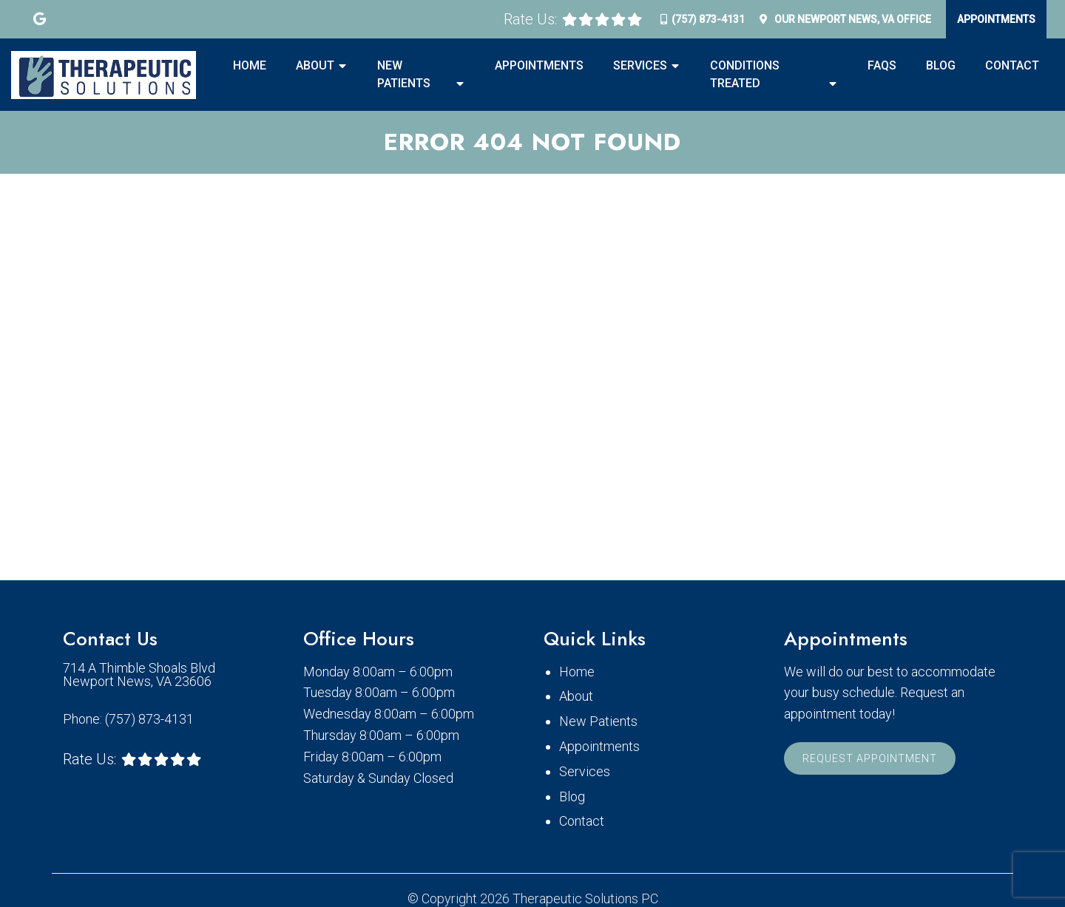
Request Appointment (869, 758)
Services (640, 65)
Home (249, 65)
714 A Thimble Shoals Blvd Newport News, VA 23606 (139, 675)
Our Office (851, 19)
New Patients (403, 74)
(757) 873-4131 (708, 19)
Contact (1012, 65)
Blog (941, 65)
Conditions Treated (745, 74)
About (315, 65)
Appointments (996, 19)
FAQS (882, 65)
